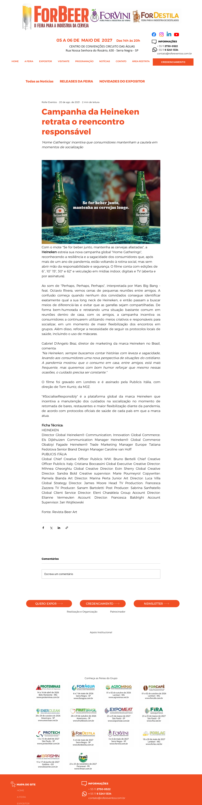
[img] (70, 621)
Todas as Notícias (39, 81)
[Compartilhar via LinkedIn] (58, 527)
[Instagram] (161, 34)
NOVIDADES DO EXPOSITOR (122, 81)
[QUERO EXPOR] (49, 603)
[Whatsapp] (154, 49)
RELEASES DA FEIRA (76, 81)
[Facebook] (154, 34)
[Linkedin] (169, 34)
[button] (29, 62)
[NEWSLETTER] (157, 603)
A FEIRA (21, 797)
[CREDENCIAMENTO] (173, 62)
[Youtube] (176, 34)
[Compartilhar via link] (66, 527)
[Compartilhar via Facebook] (43, 527)
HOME (20, 790)
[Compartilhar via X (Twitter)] (51, 527)
